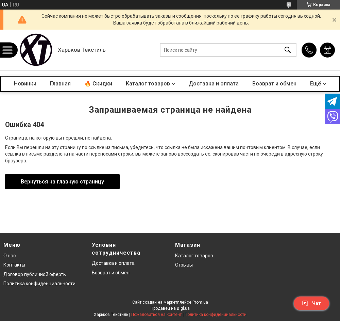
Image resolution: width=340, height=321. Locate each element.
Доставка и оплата (214, 83)
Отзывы (184, 265)
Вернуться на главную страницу (62, 181)
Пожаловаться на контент (156, 314)
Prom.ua (200, 302)
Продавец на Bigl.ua (170, 308)
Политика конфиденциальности (39, 283)
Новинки (25, 83)
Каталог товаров (148, 83)
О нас (9, 255)
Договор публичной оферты (35, 274)
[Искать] (287, 50)
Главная (60, 83)
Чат (311, 303)
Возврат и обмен (274, 83)
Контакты (14, 265)
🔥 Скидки (98, 83)
